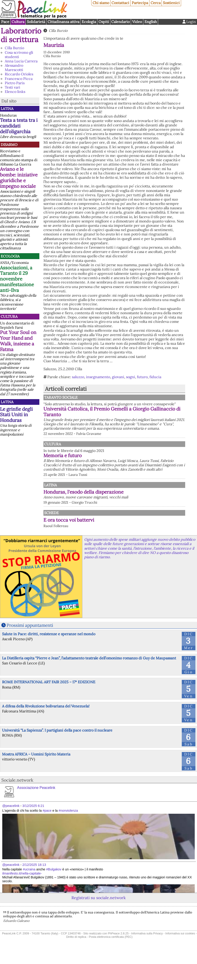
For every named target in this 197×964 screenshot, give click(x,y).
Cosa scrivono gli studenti (19, 54)
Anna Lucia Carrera (21, 61)
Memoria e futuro (110, 464)
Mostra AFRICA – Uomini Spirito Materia (36, 767)
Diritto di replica (76, 950)
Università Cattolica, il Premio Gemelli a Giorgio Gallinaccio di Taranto (135, 416)
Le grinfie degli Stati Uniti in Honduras (16, 414)
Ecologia (89, 21)
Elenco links (15, 91)
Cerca (156, 2)
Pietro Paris (15, 83)
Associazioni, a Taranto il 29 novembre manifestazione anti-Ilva (17, 279)
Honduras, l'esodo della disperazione (131, 505)
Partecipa (140, 2)
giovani (118, 377)
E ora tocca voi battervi (68, 533)
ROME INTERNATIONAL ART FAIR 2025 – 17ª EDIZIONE (48, 695)
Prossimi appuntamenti (30, 638)
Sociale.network (17, 793)
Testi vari (12, 87)
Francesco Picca (19, 78)
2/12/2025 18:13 (34, 878)
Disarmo (9, 144)
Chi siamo (101, 2)
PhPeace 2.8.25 (118, 946)
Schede (51, 525)
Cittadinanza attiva (63, 21)
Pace (5, 21)
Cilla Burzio (14, 48)
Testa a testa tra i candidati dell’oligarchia (19, 126)
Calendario (120, 21)
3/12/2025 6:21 (33, 819)
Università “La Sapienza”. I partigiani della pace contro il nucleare (57, 743)
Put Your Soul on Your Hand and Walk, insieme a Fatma (18, 340)
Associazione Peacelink (36, 801)
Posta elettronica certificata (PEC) (111, 950)
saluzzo (78, 377)
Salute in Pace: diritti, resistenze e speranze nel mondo (48, 647)
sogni (130, 377)
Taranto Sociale (107, 397)
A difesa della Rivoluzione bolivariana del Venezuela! (45, 719)
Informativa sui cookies (180, 946)
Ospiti (103, 21)
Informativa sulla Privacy (147, 946)
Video (137, 21)
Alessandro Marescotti (14, 67)
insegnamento (98, 377)
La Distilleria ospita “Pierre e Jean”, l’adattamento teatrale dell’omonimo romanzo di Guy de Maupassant (89, 671)
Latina (7, 108)
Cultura (18, 21)
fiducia (155, 377)
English (150, 21)
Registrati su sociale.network (98, 910)
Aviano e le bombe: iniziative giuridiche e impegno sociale (19, 177)
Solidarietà (36, 21)
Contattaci (120, 2)
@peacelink (10, 819)
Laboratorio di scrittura (21, 35)
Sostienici (171, 2)
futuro (142, 377)
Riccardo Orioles (19, 74)
